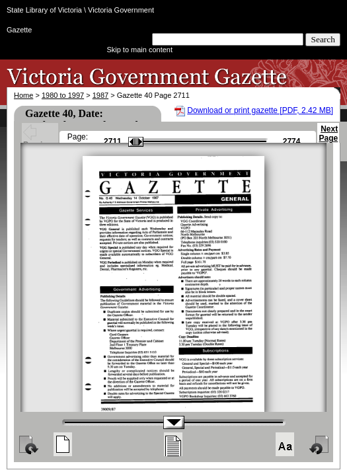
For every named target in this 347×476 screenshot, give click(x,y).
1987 (100, 95)
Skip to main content (139, 50)
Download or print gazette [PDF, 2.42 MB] (260, 110)
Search (323, 39)
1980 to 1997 (63, 95)
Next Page (328, 139)
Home (23, 95)
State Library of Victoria (44, 10)
